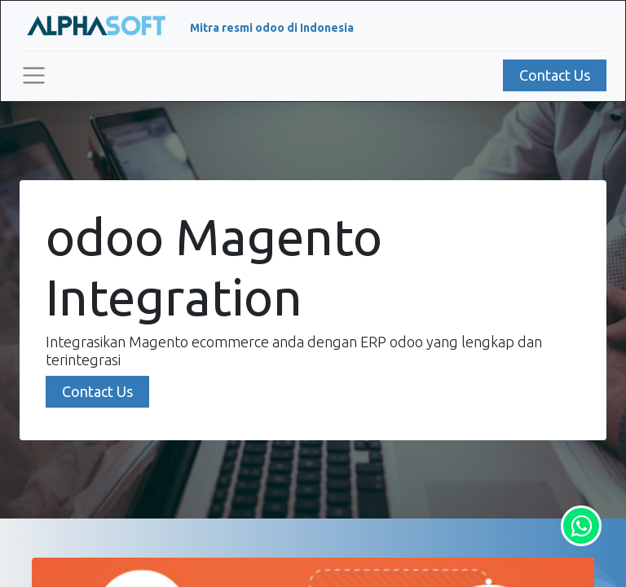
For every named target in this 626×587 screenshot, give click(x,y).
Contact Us (554, 75)
